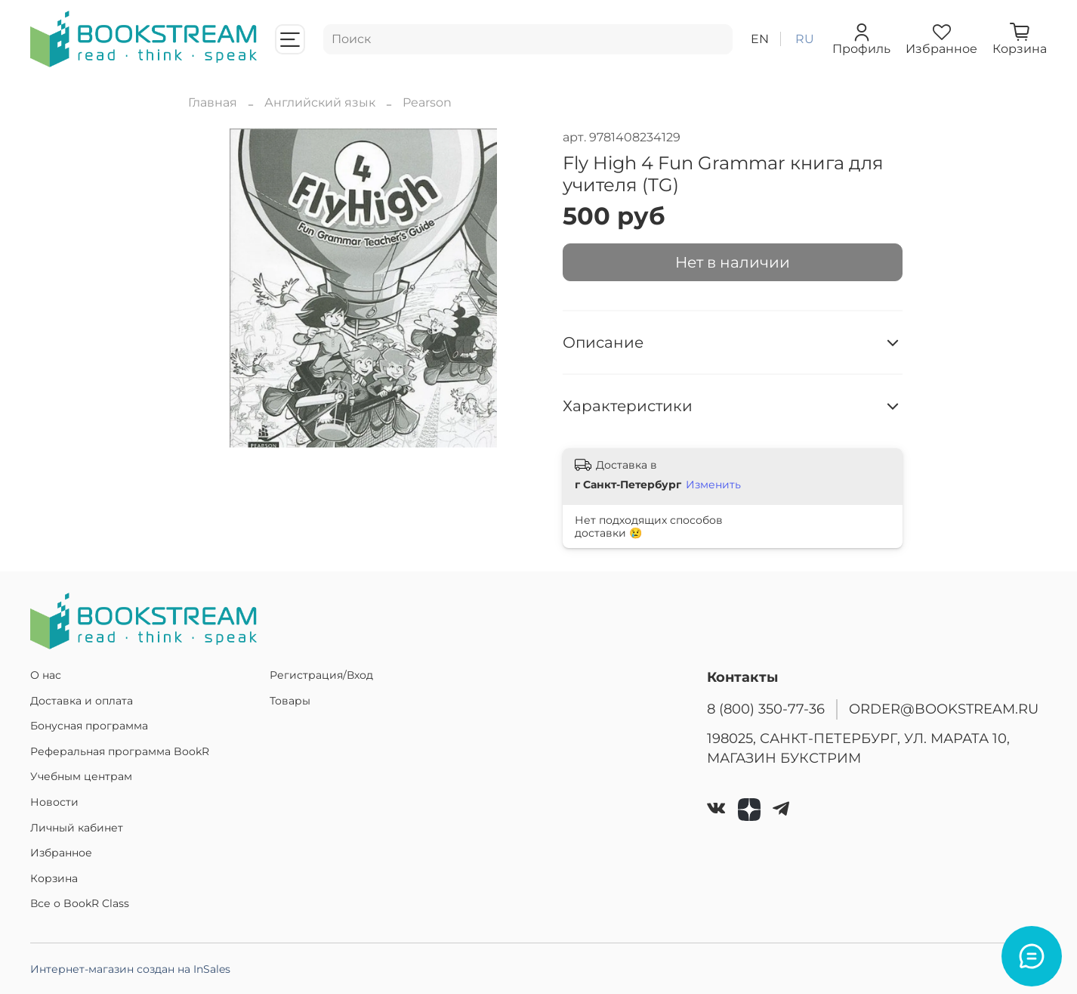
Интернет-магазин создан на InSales (130, 969)
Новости (54, 802)
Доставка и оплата (81, 701)
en (760, 39)
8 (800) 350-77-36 (766, 709)
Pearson (427, 102)
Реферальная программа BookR (119, 751)
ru (804, 39)
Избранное (61, 852)
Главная (212, 102)
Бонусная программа (89, 725)
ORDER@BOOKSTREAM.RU (943, 709)
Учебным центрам (81, 776)
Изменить (713, 484)
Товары (290, 701)
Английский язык (319, 102)
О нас (45, 675)
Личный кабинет (76, 828)
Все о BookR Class (79, 903)
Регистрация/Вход (321, 675)
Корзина (54, 878)
